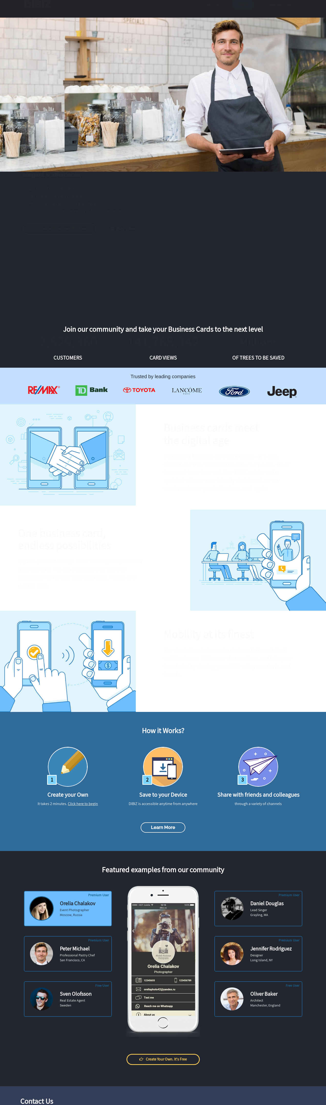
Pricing (160, 9)
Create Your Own (278, 9)
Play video (128, 228)
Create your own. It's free (64, 228)
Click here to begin (83, 803)
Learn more (163, 827)
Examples (136, 9)
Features (111, 9)
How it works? (188, 9)
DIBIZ (40, 9)
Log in (243, 9)
